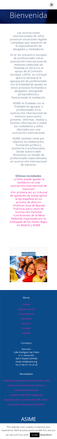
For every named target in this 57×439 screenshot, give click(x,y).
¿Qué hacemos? (26, 313)
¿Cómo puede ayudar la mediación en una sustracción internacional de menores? (28, 184)
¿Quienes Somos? (26, 309)
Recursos (26, 323)
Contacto (26, 333)
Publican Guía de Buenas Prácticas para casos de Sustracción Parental (29, 209)
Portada (26, 304)
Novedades (26, 318)
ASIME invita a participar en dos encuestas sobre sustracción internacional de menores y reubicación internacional (26, 385)
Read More (46, 434)
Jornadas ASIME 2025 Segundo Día (26, 394)
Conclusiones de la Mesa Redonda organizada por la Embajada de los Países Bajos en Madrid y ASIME (28, 220)
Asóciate (26, 328)
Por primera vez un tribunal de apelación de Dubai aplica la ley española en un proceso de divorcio (28, 197)
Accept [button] (35, 434)
